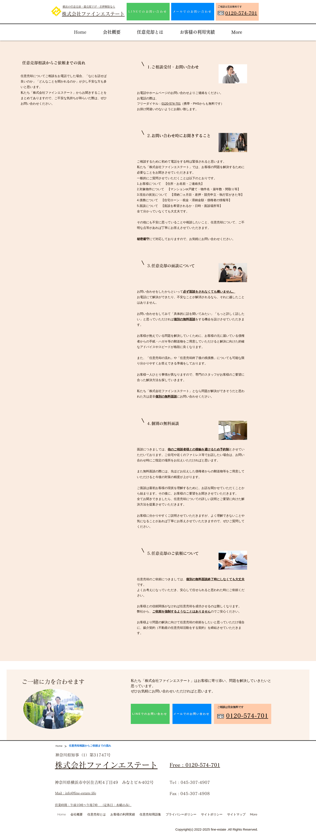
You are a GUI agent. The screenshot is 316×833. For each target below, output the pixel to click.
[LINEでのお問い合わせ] (148, 11)
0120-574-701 (171, 103)
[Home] (59, 745)
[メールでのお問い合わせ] (192, 11)
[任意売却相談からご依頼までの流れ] (90, 745)
